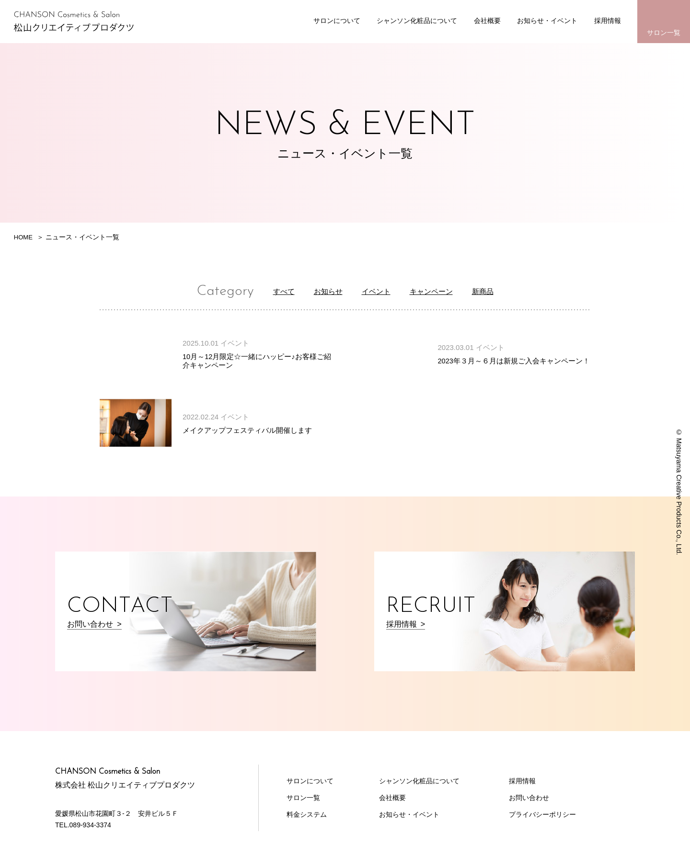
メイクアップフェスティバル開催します (247, 430)
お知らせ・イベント (547, 20)
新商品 (495, 291)
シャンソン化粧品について (417, 20)
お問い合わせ (529, 797)
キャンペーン (437, 291)
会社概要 (487, 20)
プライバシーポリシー (542, 814)
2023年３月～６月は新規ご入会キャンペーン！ (513, 361)
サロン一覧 (663, 32)
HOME (24, 237)
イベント (374, 291)
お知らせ (321, 291)
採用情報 (607, 20)
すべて (272, 291)
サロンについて (336, 20)
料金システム (307, 814)
